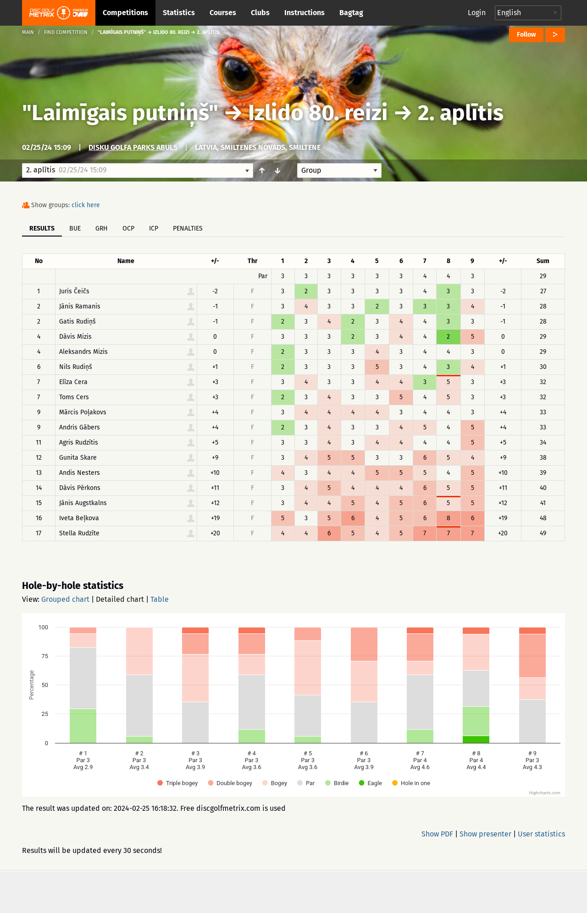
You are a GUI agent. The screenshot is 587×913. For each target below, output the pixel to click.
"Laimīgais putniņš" (120, 112)
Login (477, 12)
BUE (75, 228)
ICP (153, 228)
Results (42, 228)
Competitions (125, 12)
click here (86, 205)
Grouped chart (65, 599)
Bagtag (351, 12)
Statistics (179, 12)
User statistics (541, 834)
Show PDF (437, 834)
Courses (223, 12)
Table (159, 599)
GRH (101, 228)
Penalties (188, 228)
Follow (526, 34)
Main (28, 32)
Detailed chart (120, 599)
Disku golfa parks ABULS (133, 147)
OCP (128, 228)
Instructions (304, 12)
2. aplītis (461, 112)
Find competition (66, 32)
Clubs (260, 12)
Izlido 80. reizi (318, 112)
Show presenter (485, 834)
